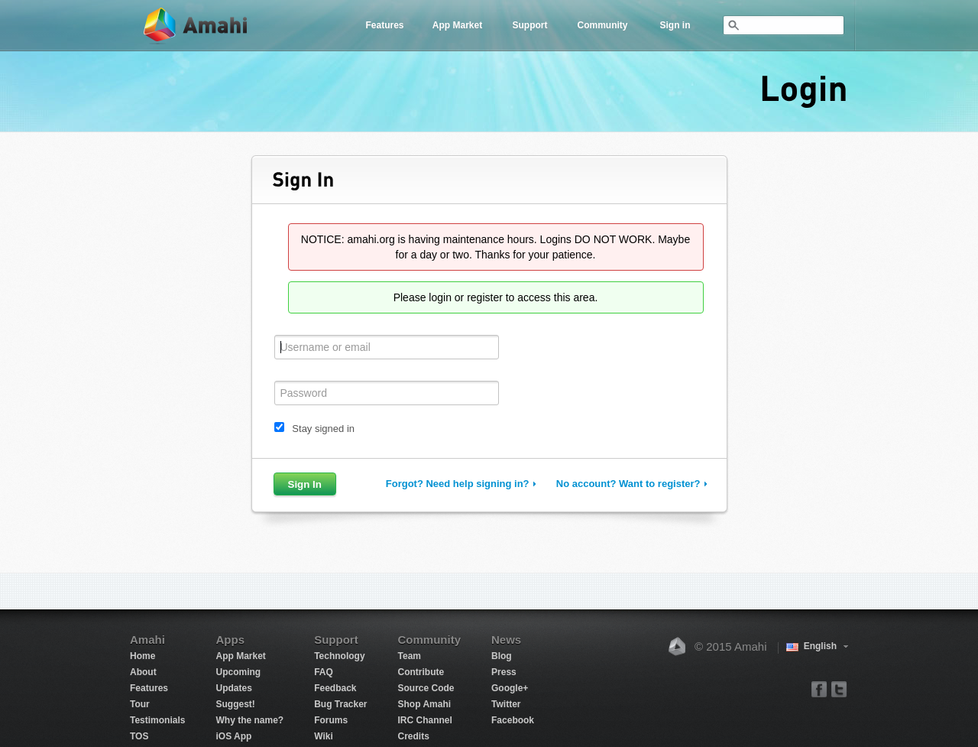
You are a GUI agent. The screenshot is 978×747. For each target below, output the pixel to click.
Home (142, 656)
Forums (331, 720)
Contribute (421, 672)
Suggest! (234, 704)
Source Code (426, 688)
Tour (140, 704)
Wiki (323, 736)
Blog (501, 656)
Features (384, 25)
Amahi (196, 25)
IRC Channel (425, 720)
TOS (139, 736)
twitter (838, 688)
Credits (413, 736)
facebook (819, 688)
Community (603, 25)
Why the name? (249, 720)
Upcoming (238, 672)
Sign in (675, 25)
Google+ (509, 688)
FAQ (323, 672)
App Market (457, 25)
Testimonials (157, 720)
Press (504, 672)
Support (530, 25)
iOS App (233, 736)
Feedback (335, 688)
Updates (233, 688)
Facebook (512, 720)
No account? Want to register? (628, 483)
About (143, 672)
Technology (339, 656)
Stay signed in (323, 428)
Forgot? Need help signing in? (457, 483)
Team (409, 656)
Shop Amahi (425, 704)
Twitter (505, 704)
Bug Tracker (340, 704)
